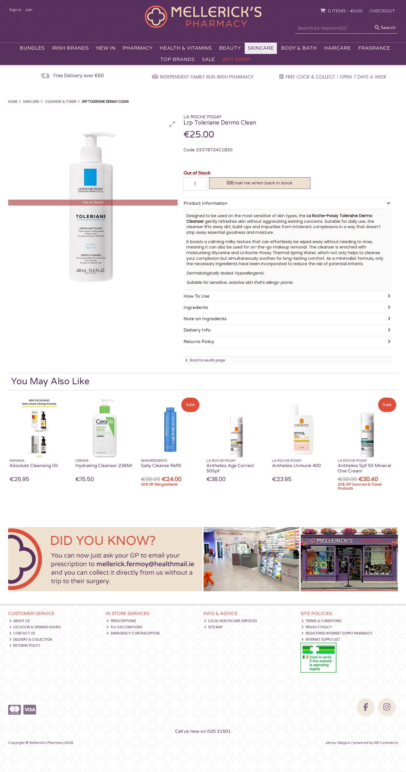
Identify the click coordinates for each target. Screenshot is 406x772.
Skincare (261, 48)
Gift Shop (236, 59)
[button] (172, 124)
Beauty (229, 48)
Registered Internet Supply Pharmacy (336, 633)
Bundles (32, 48)
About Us (19, 620)
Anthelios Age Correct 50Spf (230, 468)
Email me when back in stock (259, 183)
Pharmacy (137, 48)
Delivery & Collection (30, 639)
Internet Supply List (320, 639)
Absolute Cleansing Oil (34, 465)
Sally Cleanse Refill (161, 465)
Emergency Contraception (133, 633)
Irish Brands (70, 48)
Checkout (382, 11)
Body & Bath (299, 48)
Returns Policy (25, 645)
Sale (208, 59)
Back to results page (207, 360)
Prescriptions (121, 620)
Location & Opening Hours (35, 627)
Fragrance (374, 48)
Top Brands (177, 59)
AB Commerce (386, 743)
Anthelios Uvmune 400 (296, 465)
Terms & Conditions (321, 620)
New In (105, 48)
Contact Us (22, 633)
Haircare (337, 48)
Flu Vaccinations (124, 627)
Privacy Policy (316, 627)
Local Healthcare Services (230, 620)
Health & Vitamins (186, 48)
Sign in (15, 9)
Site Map (213, 627)
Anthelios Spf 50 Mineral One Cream (364, 468)
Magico (344, 743)
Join (28, 9)
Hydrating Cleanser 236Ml (103, 465)
